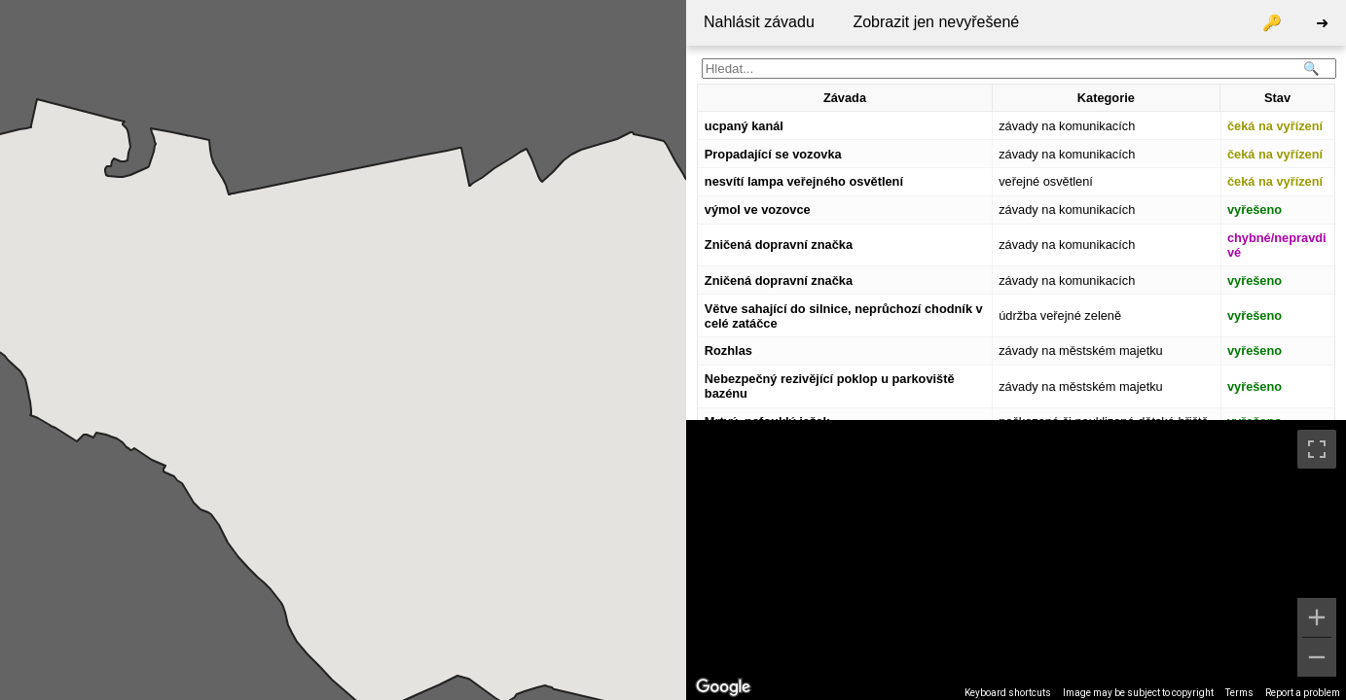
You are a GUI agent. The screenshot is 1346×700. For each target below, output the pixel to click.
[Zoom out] (1316, 657)
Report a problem (1302, 692)
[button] (397, 367)
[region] (1016, 560)
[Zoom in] (1316, 617)
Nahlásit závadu (759, 22)
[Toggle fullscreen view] (1316, 449)
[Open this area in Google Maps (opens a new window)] (723, 687)
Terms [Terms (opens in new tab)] (1239, 692)
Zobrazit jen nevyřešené (936, 22)
